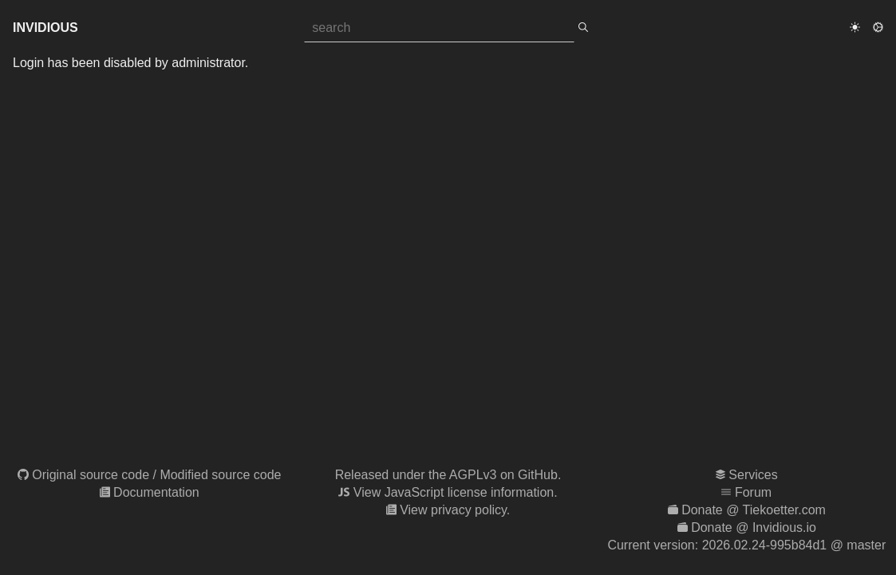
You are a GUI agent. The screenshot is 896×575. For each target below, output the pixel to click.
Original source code (90, 475)
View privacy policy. (455, 510)
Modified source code (220, 475)
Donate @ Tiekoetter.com (753, 510)
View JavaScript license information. (455, 492)
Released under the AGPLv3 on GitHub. (448, 475)
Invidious (45, 27)
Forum (753, 492)
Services (752, 475)
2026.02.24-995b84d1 (764, 545)
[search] (583, 28)
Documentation (156, 492)
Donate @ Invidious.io (753, 527)
